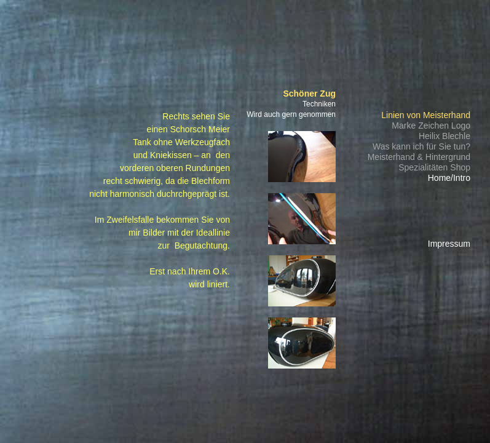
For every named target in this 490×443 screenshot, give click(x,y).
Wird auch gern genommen (291, 114)
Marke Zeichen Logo (431, 125)
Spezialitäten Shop (434, 167)
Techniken (319, 104)
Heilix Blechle (444, 136)
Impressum (449, 244)
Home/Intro (449, 178)
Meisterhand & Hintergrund (419, 157)
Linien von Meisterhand (425, 115)
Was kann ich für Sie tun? (421, 146)
